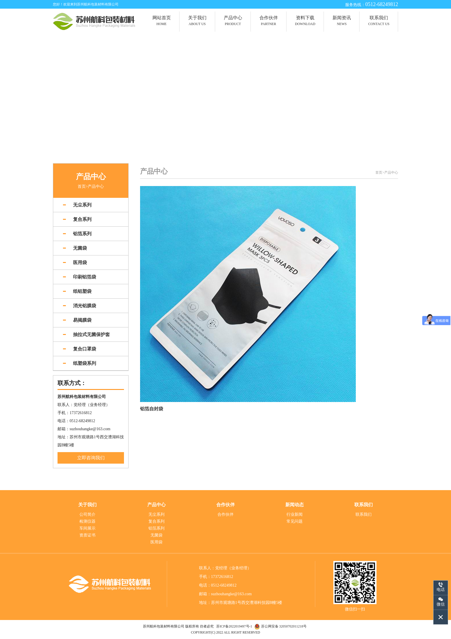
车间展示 (87, 528)
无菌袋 (156, 535)
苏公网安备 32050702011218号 (284, 626)
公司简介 (87, 515)
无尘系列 (156, 515)
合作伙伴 (225, 515)
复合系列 (156, 521)
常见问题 (294, 521)
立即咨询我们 (91, 458)
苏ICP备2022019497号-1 (234, 626)
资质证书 (87, 535)
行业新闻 (294, 515)
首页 (82, 186)
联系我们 (364, 515)
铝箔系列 (156, 528)
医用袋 (156, 542)
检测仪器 (87, 521)
